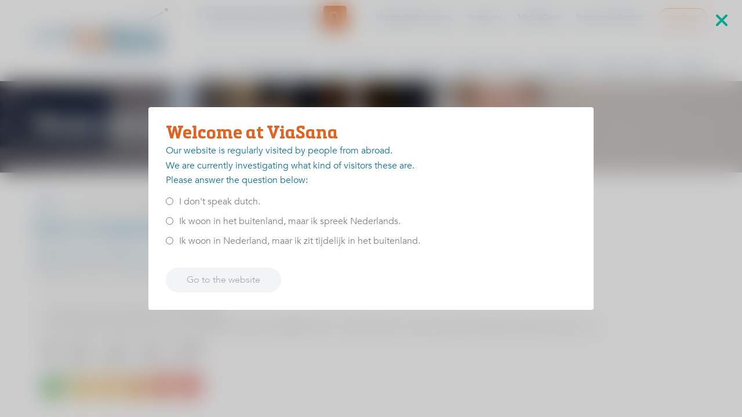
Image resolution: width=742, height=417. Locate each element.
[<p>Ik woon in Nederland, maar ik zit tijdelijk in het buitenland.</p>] (169, 240)
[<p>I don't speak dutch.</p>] (169, 201)
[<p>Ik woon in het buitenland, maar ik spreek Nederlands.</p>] (169, 221)
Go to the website (223, 279)
